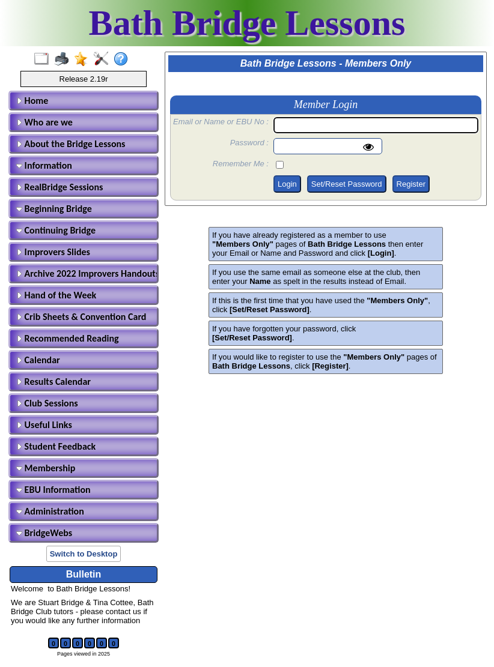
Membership (45, 468)
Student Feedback (56, 446)
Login (287, 184)
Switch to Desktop (84, 553)
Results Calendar (53, 381)
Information (44, 165)
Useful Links (44, 424)
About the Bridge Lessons (70, 143)
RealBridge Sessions (59, 187)
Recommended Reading (67, 338)
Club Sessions (47, 403)
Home (32, 100)
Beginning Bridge (54, 208)
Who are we (44, 122)
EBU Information (53, 489)
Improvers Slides (53, 252)
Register (411, 184)
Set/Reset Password (346, 184)
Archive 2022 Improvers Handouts (85, 273)
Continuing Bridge (56, 230)
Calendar (38, 360)
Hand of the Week (56, 295)
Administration (50, 511)
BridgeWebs (44, 533)
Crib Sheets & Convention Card (81, 316)
